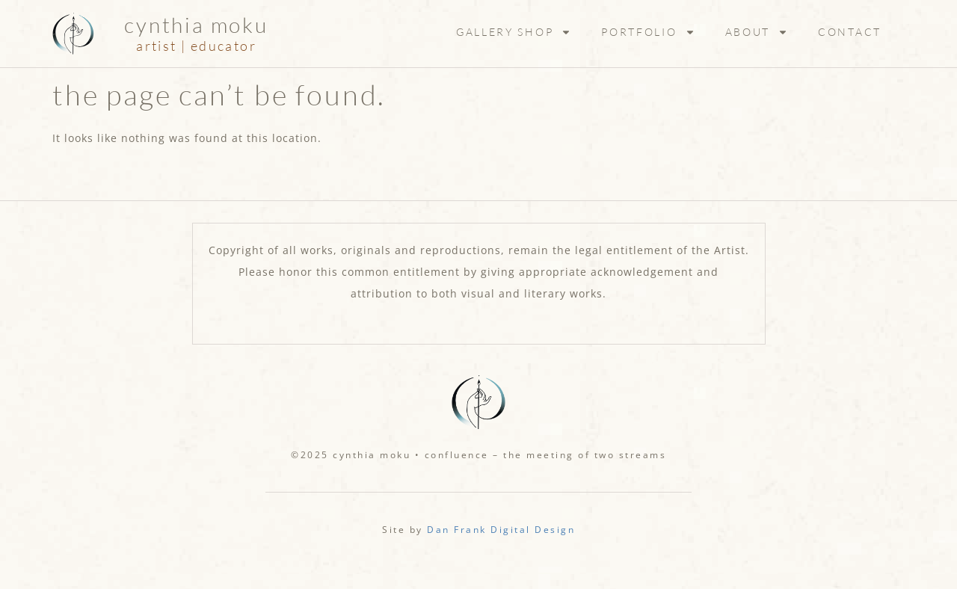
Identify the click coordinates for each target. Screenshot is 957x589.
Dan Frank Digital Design (501, 529)
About (757, 32)
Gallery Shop (513, 32)
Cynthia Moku (196, 24)
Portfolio (648, 32)
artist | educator (196, 45)
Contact (849, 31)
